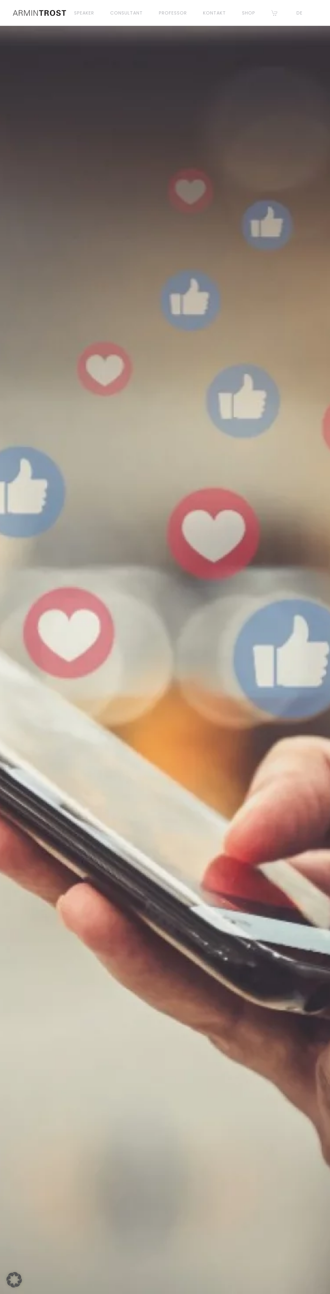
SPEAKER (84, 13)
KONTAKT (214, 13)
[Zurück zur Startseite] (39, 13)
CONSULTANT (126, 13)
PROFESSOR (173, 13)
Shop (248, 13)
